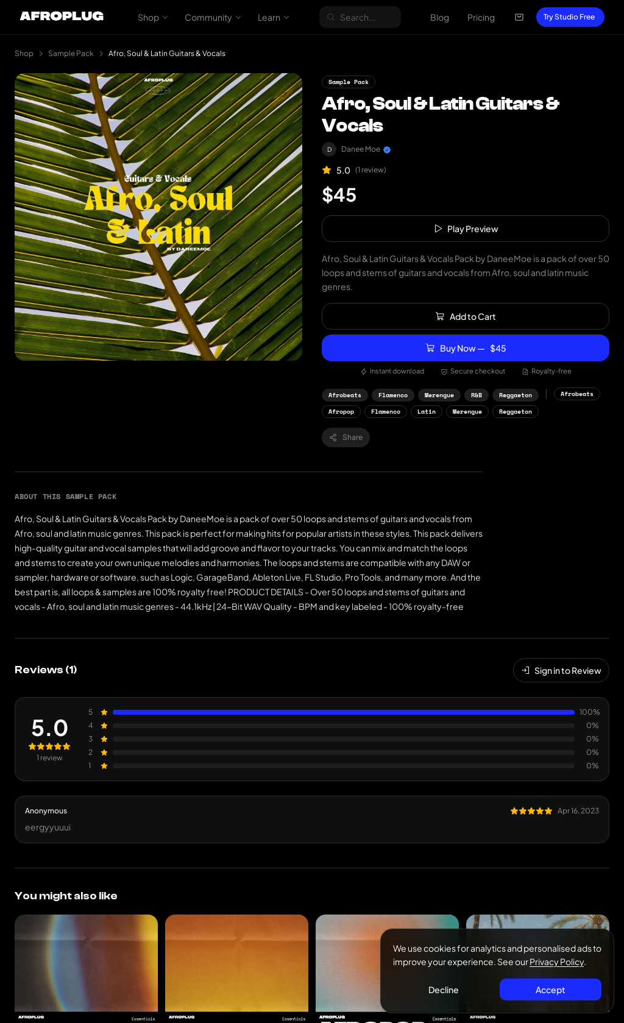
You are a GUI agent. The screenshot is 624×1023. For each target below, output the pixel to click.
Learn (274, 17)
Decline (444, 989)
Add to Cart (465, 316)
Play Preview (465, 228)
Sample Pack (71, 53)
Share (346, 437)
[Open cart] (519, 17)
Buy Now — (465, 348)
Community (213, 17)
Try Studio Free (569, 16)
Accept (551, 989)
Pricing (481, 17)
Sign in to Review (561, 670)
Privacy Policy (557, 961)
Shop (153, 17)
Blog (439, 17)
